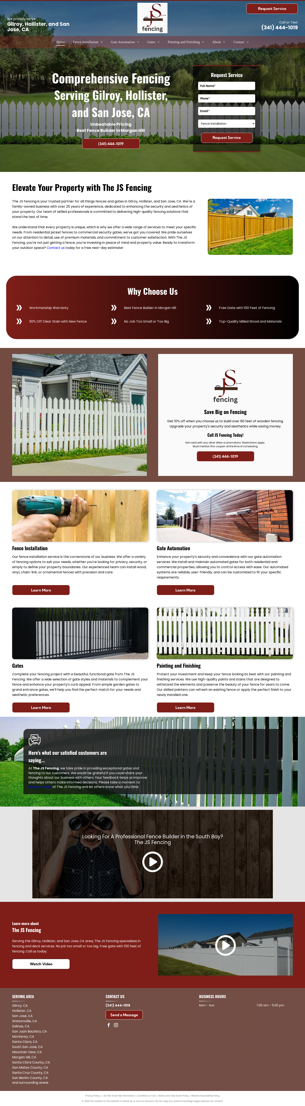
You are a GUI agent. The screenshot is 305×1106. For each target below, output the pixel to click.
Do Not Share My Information (119, 1095)
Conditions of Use (146, 1095)
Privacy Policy (92, 1095)
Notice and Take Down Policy (173, 1095)
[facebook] (109, 1025)
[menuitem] (60, 42)
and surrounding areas (30, 1082)
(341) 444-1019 (279, 27)
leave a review (40, 786)
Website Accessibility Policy (205, 1095)
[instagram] (116, 1025)
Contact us (56, 247)
